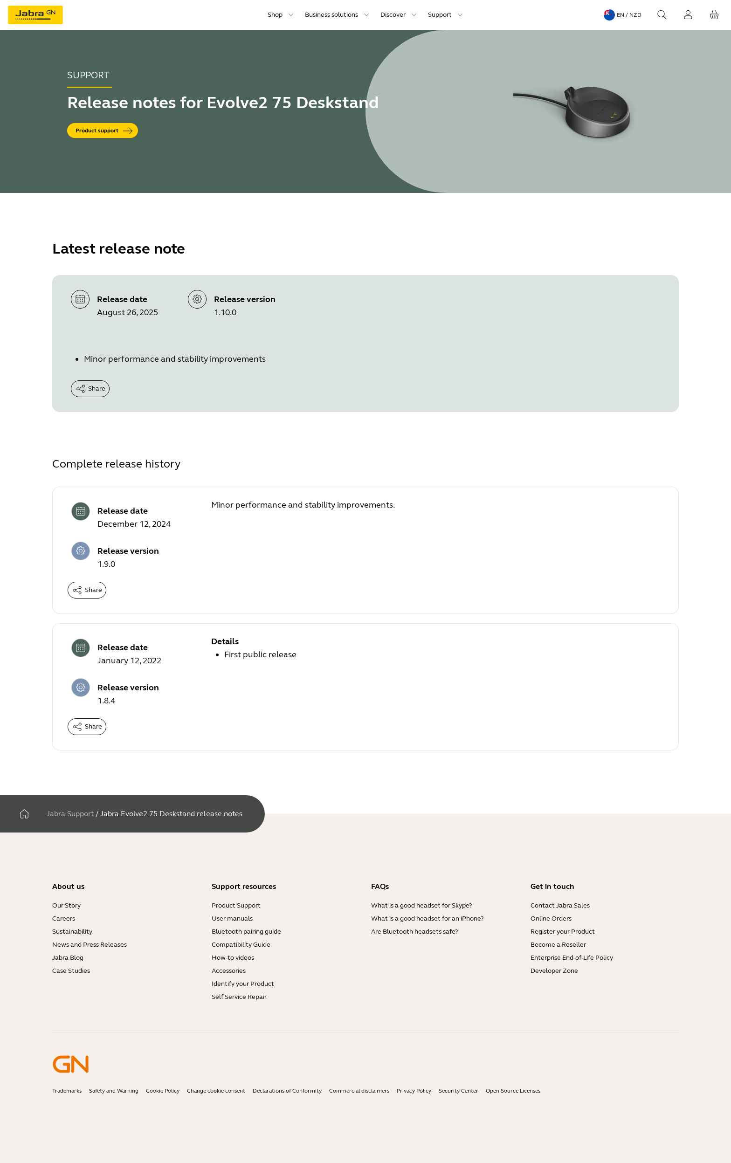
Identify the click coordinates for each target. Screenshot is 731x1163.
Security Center (458, 1090)
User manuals (232, 918)
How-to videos (233, 958)
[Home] (24, 814)
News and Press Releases (89, 945)
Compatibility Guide (241, 945)
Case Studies (71, 971)
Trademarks (67, 1090)
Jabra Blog (67, 958)
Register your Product (563, 932)
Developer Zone (554, 971)
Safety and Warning (113, 1090)
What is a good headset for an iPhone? (427, 918)
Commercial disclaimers (359, 1090)
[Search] (662, 15)
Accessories (229, 971)
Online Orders (551, 918)
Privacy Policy (414, 1090)
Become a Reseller (558, 945)
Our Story (66, 905)
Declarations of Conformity (287, 1090)
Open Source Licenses (513, 1090)
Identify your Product (243, 984)
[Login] (688, 15)
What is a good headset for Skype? (421, 905)
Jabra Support (70, 813)
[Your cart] (714, 15)
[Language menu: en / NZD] (622, 15)
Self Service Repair (239, 997)
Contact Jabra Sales (560, 905)
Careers (63, 918)
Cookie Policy (162, 1090)
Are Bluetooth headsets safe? (414, 932)
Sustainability (72, 932)
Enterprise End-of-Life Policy (572, 958)
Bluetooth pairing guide (246, 932)
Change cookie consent (216, 1090)
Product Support (236, 905)
